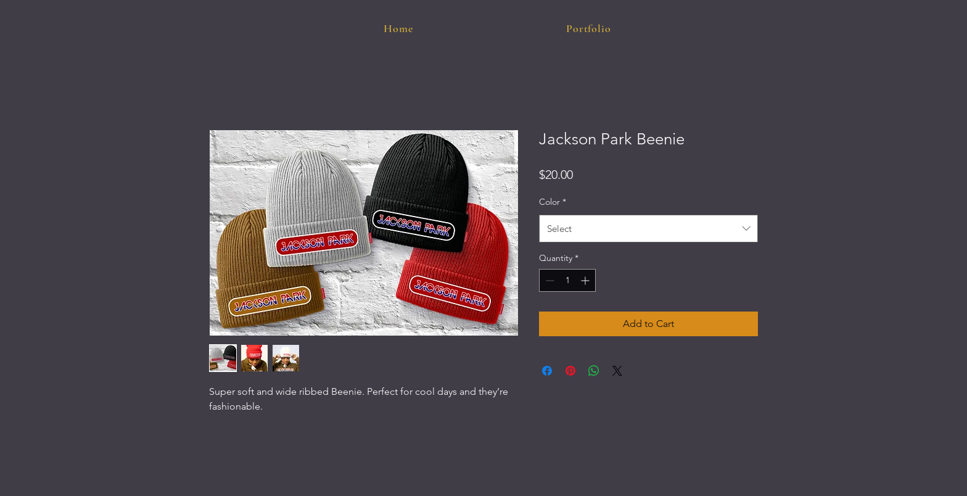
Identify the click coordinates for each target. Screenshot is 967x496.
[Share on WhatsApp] (593, 370)
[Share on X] (617, 370)
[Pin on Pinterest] (570, 370)
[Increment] (586, 280)
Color (552, 201)
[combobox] (648, 228)
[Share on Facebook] (547, 370)
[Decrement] (548, 280)
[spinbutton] (567, 280)
